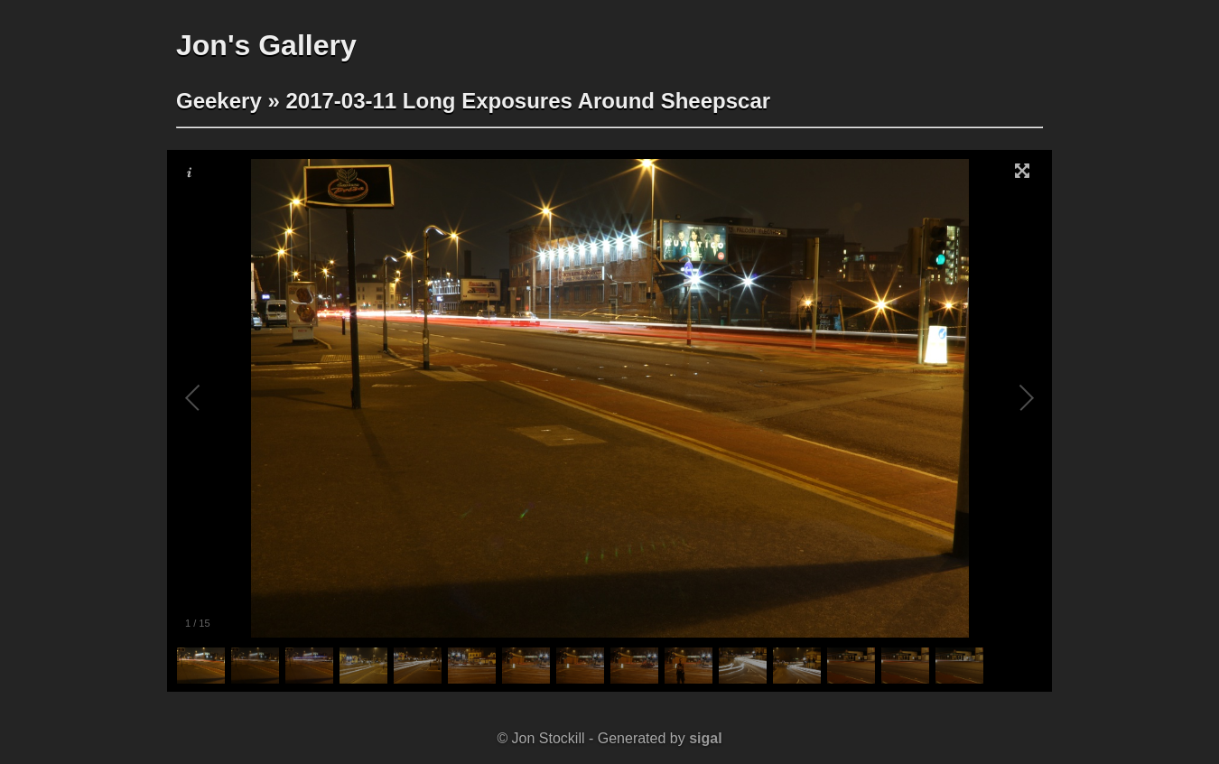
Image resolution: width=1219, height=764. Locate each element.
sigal (705, 738)
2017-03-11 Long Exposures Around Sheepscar (527, 101)
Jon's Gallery (266, 45)
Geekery (219, 101)
